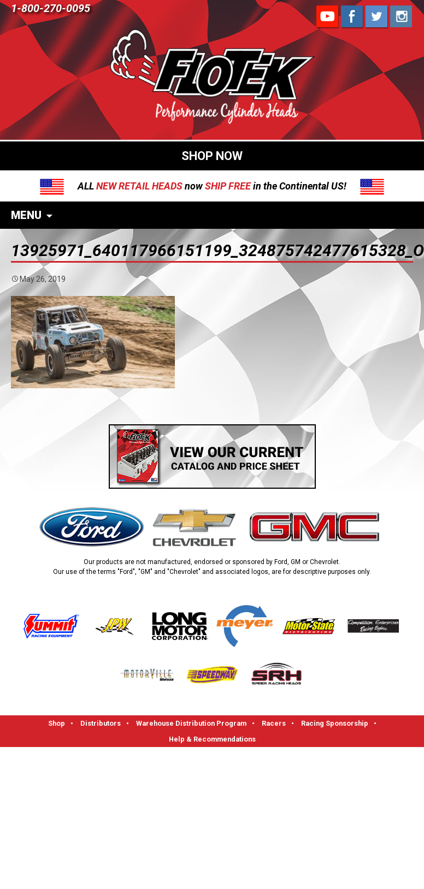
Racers (274, 723)
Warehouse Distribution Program (191, 723)
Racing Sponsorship (334, 723)
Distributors (100, 723)
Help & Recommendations (212, 739)
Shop (56, 723)
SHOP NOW (212, 156)
